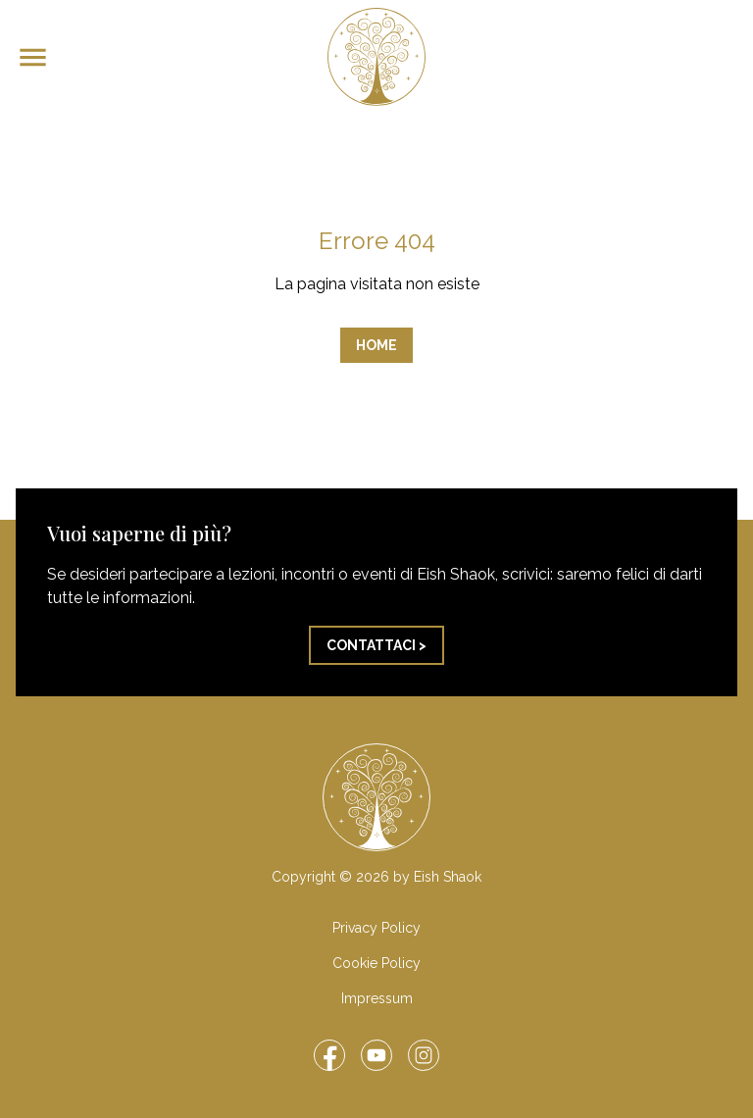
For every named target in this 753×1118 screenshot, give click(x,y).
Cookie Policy (376, 963)
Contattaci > (376, 645)
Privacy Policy (376, 928)
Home (376, 345)
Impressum (377, 998)
